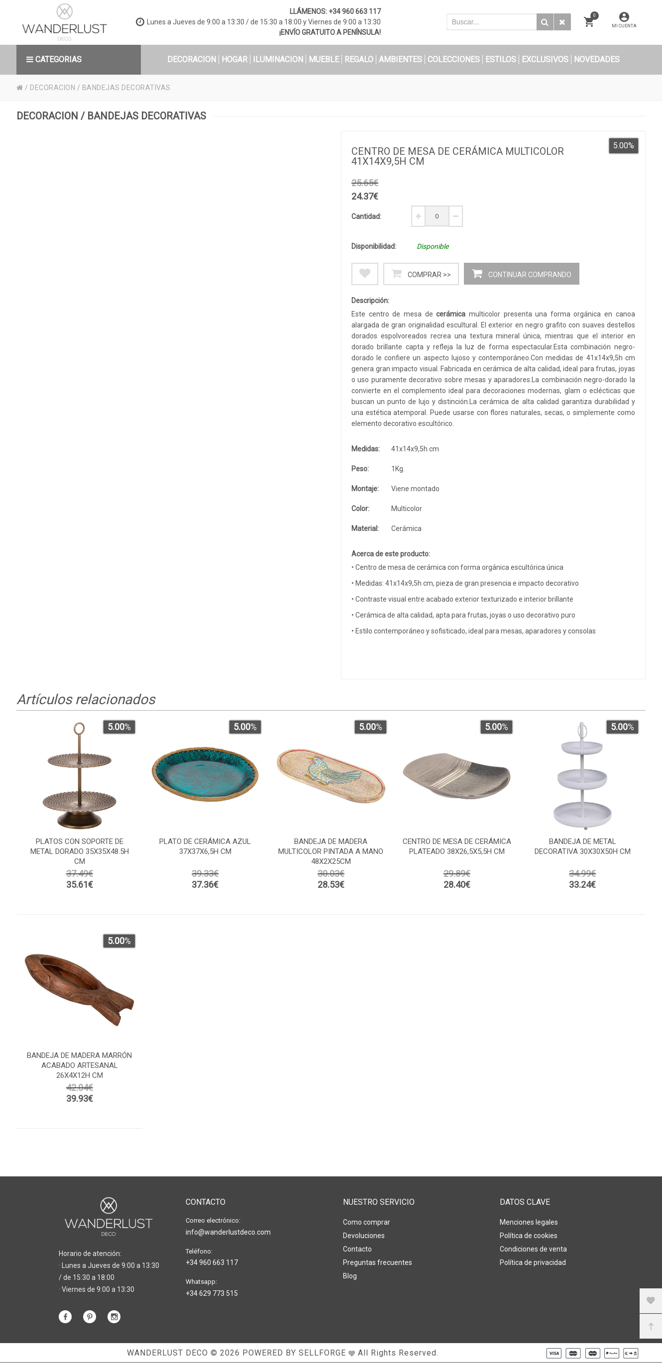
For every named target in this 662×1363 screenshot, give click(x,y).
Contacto (357, 1249)
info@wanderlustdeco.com (228, 1232)
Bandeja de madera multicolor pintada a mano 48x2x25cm (330, 851)
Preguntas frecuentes (377, 1262)
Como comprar (366, 1222)
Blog (350, 1276)
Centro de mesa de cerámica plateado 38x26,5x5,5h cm (457, 846)
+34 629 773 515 (212, 1293)
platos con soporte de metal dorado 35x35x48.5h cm (79, 851)
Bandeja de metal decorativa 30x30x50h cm (583, 846)
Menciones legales (529, 1222)
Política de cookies (528, 1236)
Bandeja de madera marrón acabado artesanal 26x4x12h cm (79, 1065)
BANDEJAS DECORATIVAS (126, 88)
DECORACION (52, 88)
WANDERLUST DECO (167, 1353)
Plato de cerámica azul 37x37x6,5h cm (205, 846)
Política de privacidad (533, 1262)
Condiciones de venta (533, 1249)
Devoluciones (364, 1236)
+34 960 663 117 (355, 11)
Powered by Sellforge (294, 1353)
